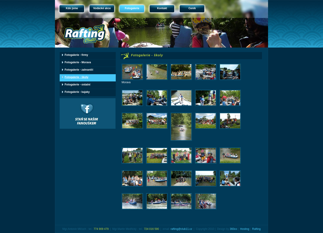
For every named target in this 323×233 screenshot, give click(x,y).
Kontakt (162, 8)
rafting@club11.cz (181, 229)
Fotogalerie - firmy (76, 55)
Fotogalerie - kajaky (77, 92)
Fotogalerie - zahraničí (79, 69)
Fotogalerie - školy (76, 77)
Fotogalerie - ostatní (77, 84)
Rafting (256, 229)
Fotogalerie (132, 8)
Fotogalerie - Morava (78, 62)
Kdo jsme (72, 8)
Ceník (192, 8)
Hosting (244, 229)
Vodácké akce (102, 8)
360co (233, 229)
